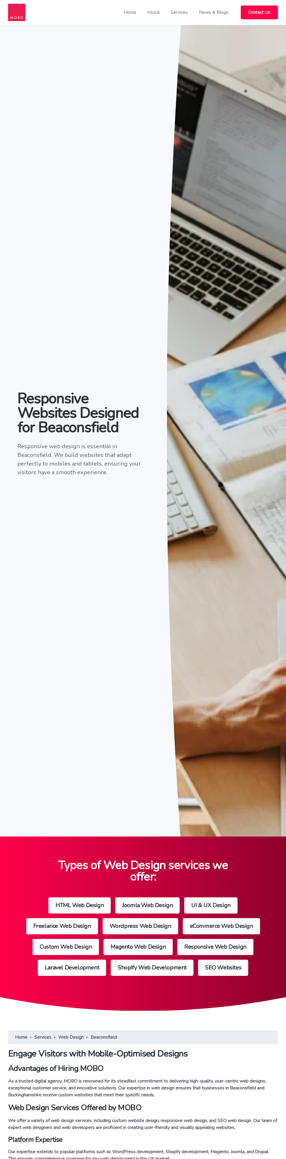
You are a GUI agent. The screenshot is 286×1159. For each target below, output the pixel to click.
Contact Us (259, 12)
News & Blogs (213, 12)
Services (179, 12)
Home (130, 12)
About (153, 12)
